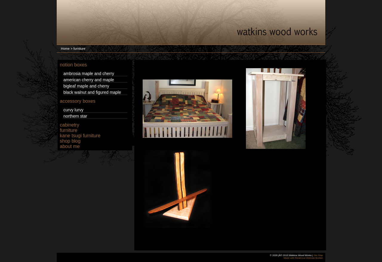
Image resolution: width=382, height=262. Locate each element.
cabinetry (69, 124)
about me (70, 146)
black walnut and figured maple (92, 92)
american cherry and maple (89, 79)
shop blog (70, 141)
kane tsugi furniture (80, 135)
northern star (75, 116)
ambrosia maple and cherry (89, 73)
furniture (69, 130)
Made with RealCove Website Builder (303, 258)
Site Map (318, 255)
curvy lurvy (74, 109)
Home (65, 48)
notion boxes (73, 64)
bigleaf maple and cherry (86, 86)
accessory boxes (78, 101)
